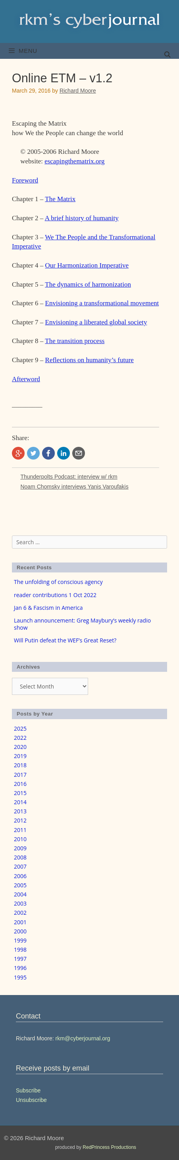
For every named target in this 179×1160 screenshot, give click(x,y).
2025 (20, 728)
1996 (20, 968)
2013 (20, 811)
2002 (20, 912)
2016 (20, 784)
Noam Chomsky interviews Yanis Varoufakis (74, 486)
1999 (20, 940)
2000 (20, 931)
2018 (20, 765)
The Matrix (60, 199)
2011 (20, 830)
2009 (20, 848)
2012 (20, 820)
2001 (20, 922)
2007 (20, 866)
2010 (20, 839)
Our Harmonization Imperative (87, 265)
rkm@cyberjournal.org (83, 1038)
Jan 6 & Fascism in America (48, 607)
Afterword (26, 379)
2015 (20, 793)
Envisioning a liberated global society (96, 322)
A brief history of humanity (82, 218)
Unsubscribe (31, 1100)
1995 (20, 977)
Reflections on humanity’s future (89, 360)
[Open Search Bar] (167, 55)
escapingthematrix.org (74, 161)
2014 (20, 802)
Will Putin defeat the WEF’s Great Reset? (65, 640)
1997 (20, 958)
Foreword (25, 180)
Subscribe (28, 1090)
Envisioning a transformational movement (102, 303)
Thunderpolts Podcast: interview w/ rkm (68, 476)
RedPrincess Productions (109, 1147)
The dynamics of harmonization (88, 284)
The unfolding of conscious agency (58, 582)
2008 (20, 857)
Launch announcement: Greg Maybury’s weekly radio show (82, 624)
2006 (20, 876)
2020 (20, 747)
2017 (20, 774)
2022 (20, 737)
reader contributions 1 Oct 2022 (55, 595)
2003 (20, 903)
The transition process (74, 341)
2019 (20, 756)
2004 (20, 894)
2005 (20, 885)
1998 (20, 949)
